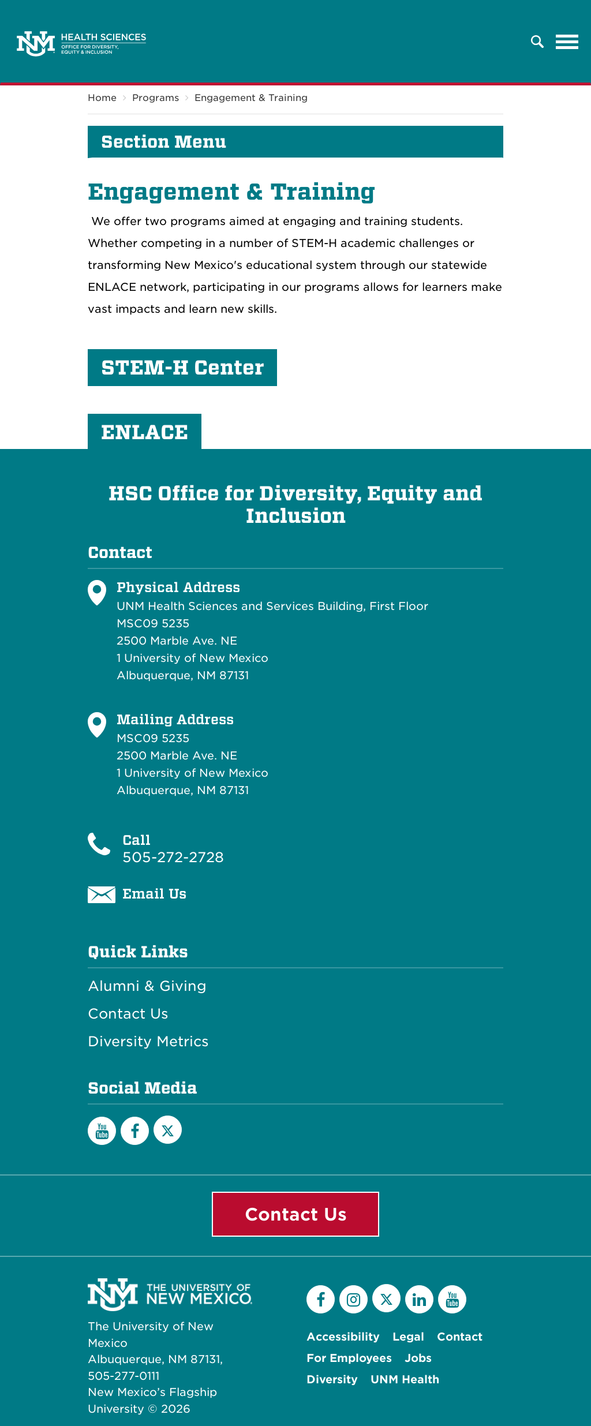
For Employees (349, 1358)
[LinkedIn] (419, 1299)
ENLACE (144, 432)
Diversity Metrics (148, 1042)
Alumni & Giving (147, 986)
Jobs (418, 1358)
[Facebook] (135, 1131)
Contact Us (128, 1014)
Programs (155, 97)
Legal (408, 1336)
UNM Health (405, 1379)
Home (102, 97)
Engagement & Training (251, 97)
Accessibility (343, 1336)
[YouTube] (102, 1131)
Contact (459, 1336)
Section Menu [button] (163, 142)
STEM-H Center (182, 367)
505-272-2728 (173, 857)
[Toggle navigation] (567, 41)
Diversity (332, 1379)
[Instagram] (353, 1299)
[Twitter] (168, 1130)
